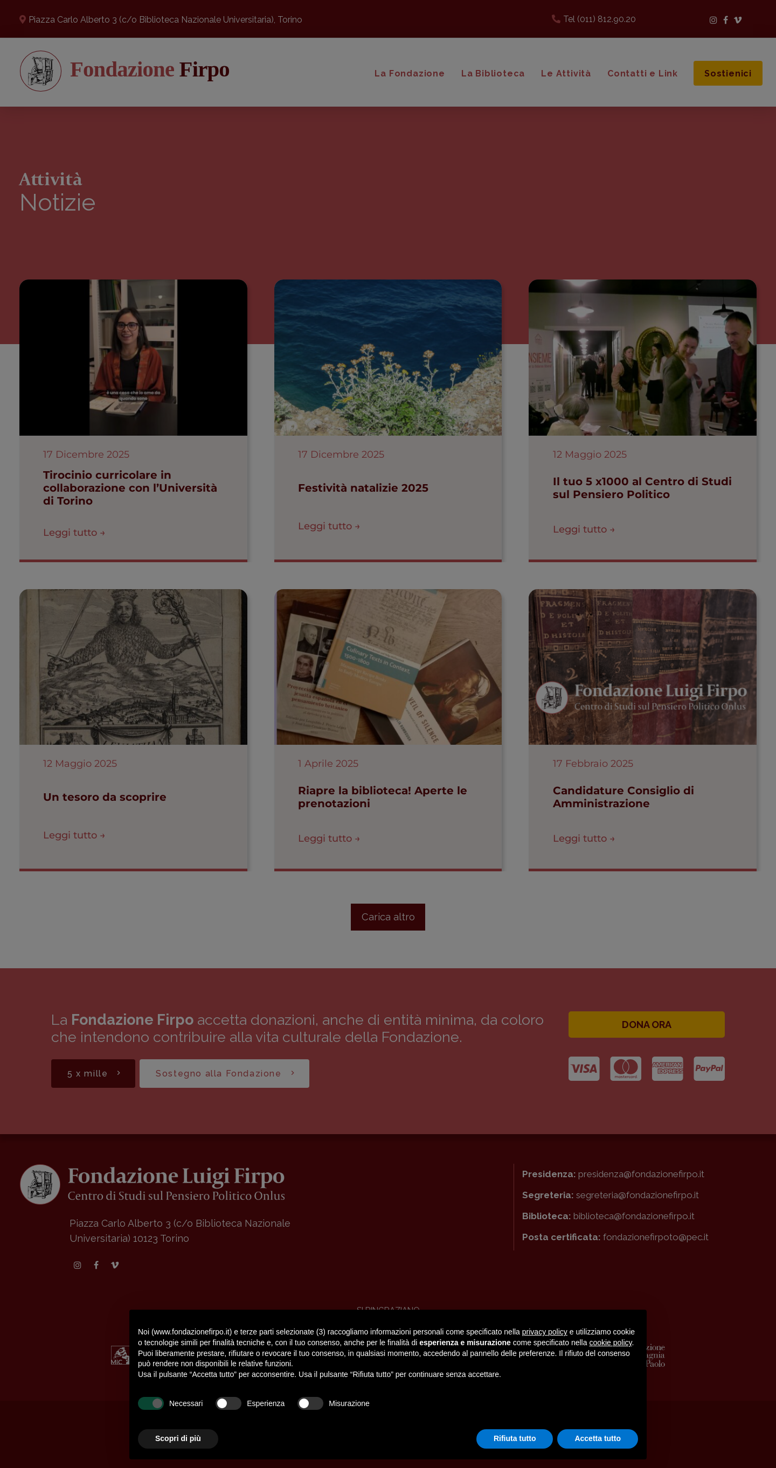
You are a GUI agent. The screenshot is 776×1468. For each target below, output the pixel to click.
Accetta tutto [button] (597, 1438)
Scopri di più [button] (178, 1438)
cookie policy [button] (610, 1342)
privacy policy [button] (544, 1331)
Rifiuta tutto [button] (515, 1438)
